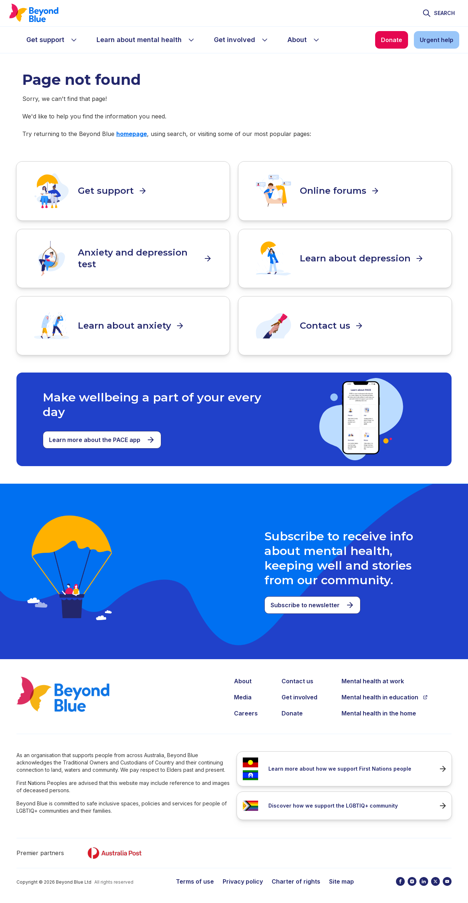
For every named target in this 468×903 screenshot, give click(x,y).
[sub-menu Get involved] (264, 39)
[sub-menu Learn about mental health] (191, 39)
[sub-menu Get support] (73, 39)
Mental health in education (384, 696)
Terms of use (195, 881)
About (243, 680)
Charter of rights (296, 881)
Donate (292, 713)
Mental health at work (372, 680)
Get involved (299, 696)
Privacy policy (243, 881)
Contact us (297, 680)
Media (243, 696)
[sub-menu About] (316, 39)
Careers (246, 713)
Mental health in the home (378, 713)
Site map (341, 881)
